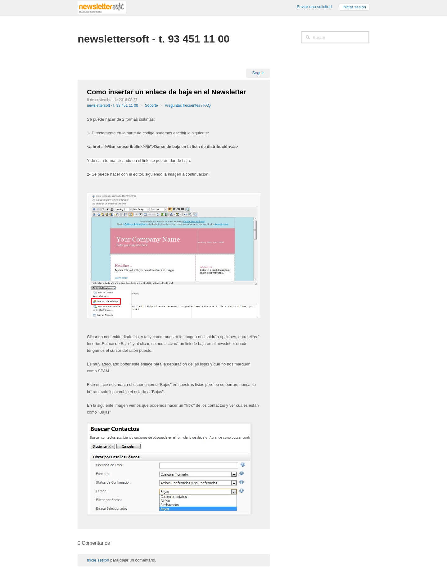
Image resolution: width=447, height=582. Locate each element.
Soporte (151, 105)
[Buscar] (335, 37)
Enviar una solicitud (314, 6)
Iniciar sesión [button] (354, 7)
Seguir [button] (258, 72)
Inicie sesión (98, 560)
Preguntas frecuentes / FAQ (188, 105)
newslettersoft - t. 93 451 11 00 (112, 105)
